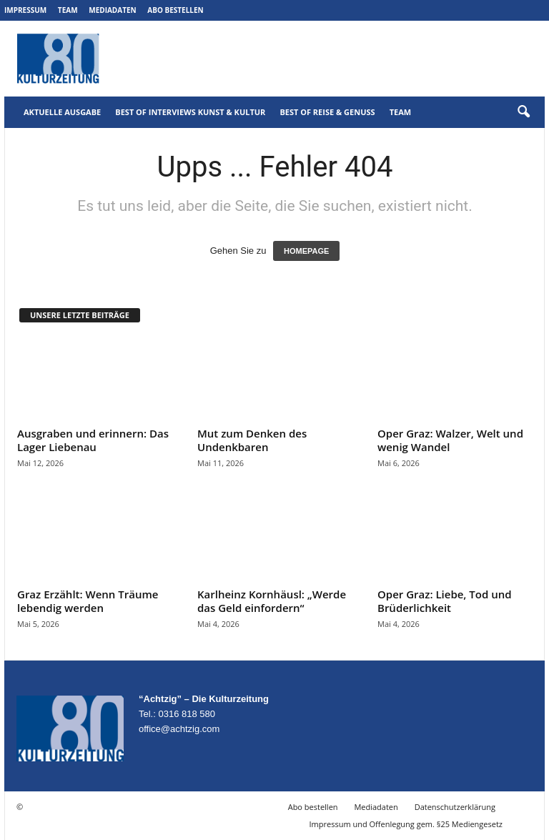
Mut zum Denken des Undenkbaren (252, 440)
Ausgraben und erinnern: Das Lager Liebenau (93, 440)
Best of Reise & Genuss (327, 112)
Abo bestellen (175, 10)
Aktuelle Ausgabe (62, 112)
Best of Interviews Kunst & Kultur (190, 112)
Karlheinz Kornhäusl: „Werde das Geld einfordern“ (271, 601)
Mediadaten (112, 10)
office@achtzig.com (179, 728)
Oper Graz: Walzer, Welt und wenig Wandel (450, 440)
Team (68, 10)
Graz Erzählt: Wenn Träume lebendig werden (87, 601)
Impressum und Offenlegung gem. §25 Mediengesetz (406, 824)
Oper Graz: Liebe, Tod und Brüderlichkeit (444, 601)
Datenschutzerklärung (455, 806)
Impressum (25, 10)
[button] (523, 112)
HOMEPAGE (306, 251)
